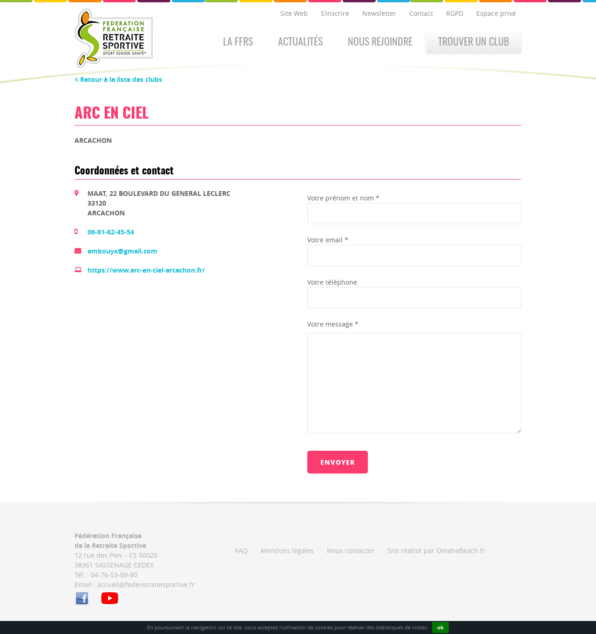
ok (440, 627)
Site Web (294, 13)
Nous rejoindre (380, 42)
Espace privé (496, 13)
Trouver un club (473, 42)
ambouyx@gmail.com (122, 251)
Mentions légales (287, 550)
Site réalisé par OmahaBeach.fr (436, 550)
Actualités (300, 42)
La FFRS (238, 42)
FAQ (241, 550)
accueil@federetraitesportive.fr (146, 584)
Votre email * (327, 239)
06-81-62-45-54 (111, 231)
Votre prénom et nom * (343, 198)
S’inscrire (335, 13)
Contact (421, 13)
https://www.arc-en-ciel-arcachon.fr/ (146, 270)
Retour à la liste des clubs (118, 79)
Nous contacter (350, 550)
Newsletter (379, 13)
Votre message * (333, 324)
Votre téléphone (332, 282)
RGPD (454, 13)
